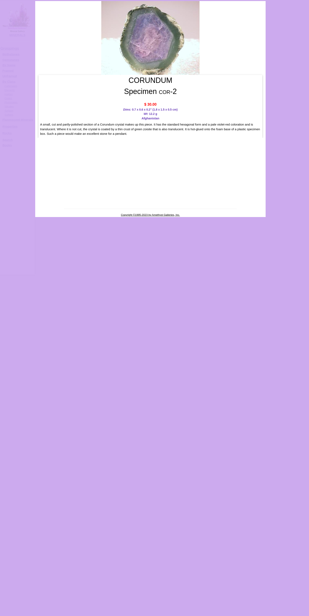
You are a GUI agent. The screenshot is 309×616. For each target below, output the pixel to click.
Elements (10, 90)
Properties (10, 126)
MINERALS (17, 35)
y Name (10, 65)
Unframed (9, 76)
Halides (9, 94)
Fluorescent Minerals (17, 119)
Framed (8, 70)
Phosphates (11, 102)
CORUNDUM (291, 130)
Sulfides (9, 114)
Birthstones (10, 54)
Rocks (7, 133)
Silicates (9, 106)
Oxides (8, 98)
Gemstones (10, 60)
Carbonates (11, 86)
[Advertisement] (16, 212)
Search (7, 140)
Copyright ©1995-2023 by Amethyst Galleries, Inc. (150, 214)
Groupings (9, 48)
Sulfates (9, 110)
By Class (8, 81)
